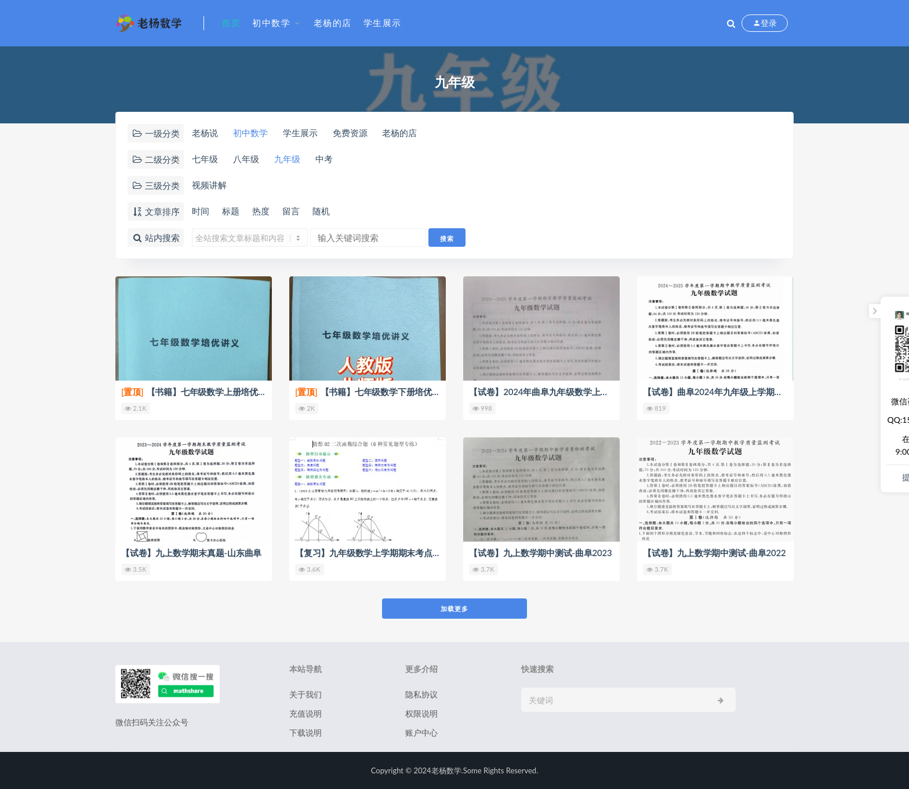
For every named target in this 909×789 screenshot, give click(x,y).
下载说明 (305, 732)
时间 (200, 211)
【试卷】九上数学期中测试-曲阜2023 (540, 552)
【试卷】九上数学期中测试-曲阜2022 (714, 552)
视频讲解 (209, 185)
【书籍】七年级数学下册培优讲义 (372, 391)
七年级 (205, 159)
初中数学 (271, 22)
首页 (231, 22)
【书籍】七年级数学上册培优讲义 (198, 391)
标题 (230, 211)
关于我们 (305, 694)
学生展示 (382, 22)
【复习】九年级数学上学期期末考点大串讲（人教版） (398, 552)
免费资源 (350, 132)
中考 (324, 159)
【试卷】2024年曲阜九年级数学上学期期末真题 (560, 391)
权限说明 (421, 713)
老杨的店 (333, 22)
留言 (291, 211)
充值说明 (305, 713)
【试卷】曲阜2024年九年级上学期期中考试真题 (734, 391)
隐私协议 (421, 694)
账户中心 (421, 732)
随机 (321, 211)
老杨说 (205, 132)
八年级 (246, 159)
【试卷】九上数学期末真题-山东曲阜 (191, 552)
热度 (261, 211)
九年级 (287, 159)
